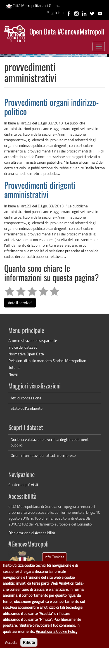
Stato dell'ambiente (26, 408)
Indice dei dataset (22, 347)
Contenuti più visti (23, 484)
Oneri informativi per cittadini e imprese (43, 455)
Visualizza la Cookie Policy (56, 636)
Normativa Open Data (26, 354)
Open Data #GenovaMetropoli (67, 32)
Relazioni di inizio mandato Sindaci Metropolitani (47, 360)
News (13, 374)
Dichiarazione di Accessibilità (31, 532)
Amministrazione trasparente (32, 340)
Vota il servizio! (20, 302)
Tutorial (14, 367)
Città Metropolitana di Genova (33, 5)
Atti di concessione (26, 398)
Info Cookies (54, 562)
